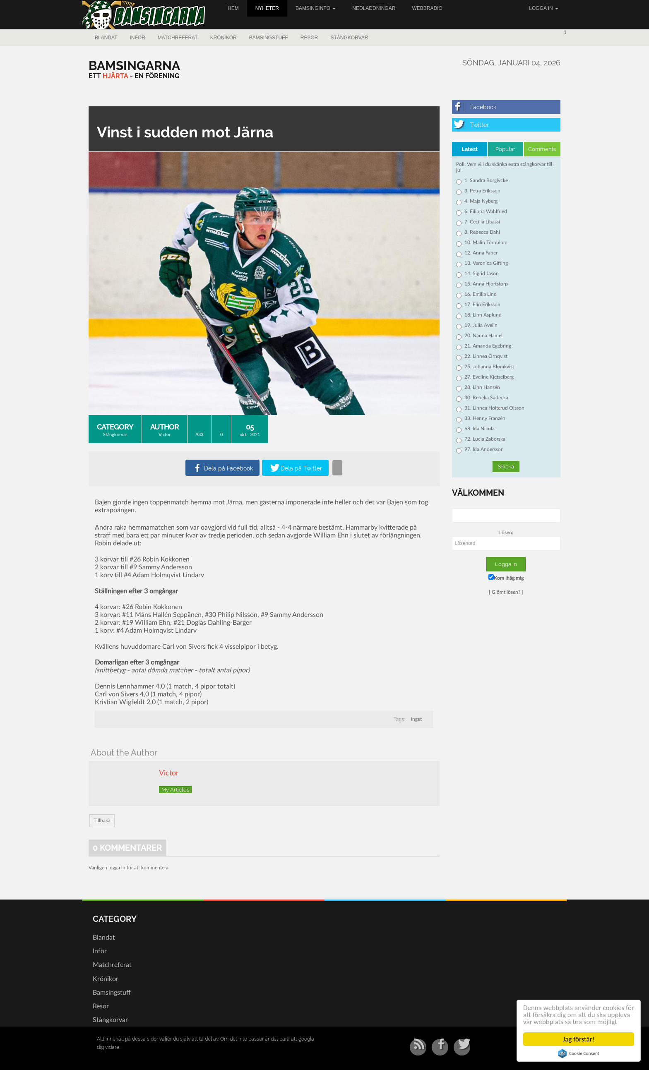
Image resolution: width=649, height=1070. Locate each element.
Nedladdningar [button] (373, 8)
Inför (137, 38)
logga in (116, 867)
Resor (309, 38)
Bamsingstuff (268, 38)
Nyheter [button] (267, 8)
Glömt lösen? (506, 592)
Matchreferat (178, 38)
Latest (470, 149)
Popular (505, 149)
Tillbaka (102, 820)
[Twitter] (506, 125)
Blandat (106, 38)
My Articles (175, 790)
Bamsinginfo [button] (316, 8)
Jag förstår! (578, 1039)
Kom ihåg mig (506, 577)
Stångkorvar (349, 38)
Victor (165, 434)
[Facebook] (506, 107)
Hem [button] (233, 8)
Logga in (543, 8)
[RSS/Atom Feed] (418, 1047)
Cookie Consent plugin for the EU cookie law (578, 1053)
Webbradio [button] (427, 8)
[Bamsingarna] (134, 65)
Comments (542, 149)
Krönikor (223, 38)
